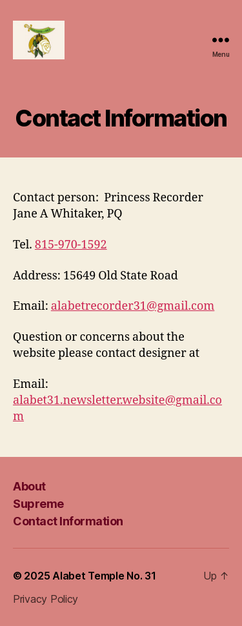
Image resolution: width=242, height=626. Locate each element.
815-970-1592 (71, 244)
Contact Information (68, 521)
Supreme (38, 503)
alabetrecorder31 (98, 306)
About (29, 486)
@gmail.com (180, 306)
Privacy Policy (45, 598)
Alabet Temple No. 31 (104, 575)
